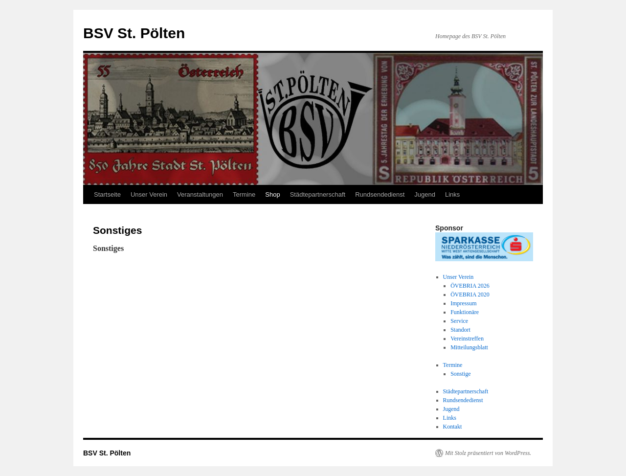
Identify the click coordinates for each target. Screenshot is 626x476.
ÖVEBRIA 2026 (470, 285)
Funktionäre (464, 312)
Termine (244, 194)
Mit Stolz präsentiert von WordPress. (488, 453)
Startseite (107, 194)
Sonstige (460, 373)
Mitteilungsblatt (469, 347)
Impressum (463, 303)
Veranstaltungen (200, 194)
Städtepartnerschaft (317, 194)
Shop (272, 194)
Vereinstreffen (467, 338)
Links (452, 194)
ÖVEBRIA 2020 (470, 294)
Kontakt (452, 426)
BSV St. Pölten (134, 33)
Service (459, 320)
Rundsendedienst (379, 194)
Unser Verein (149, 194)
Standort (460, 329)
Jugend (424, 194)
